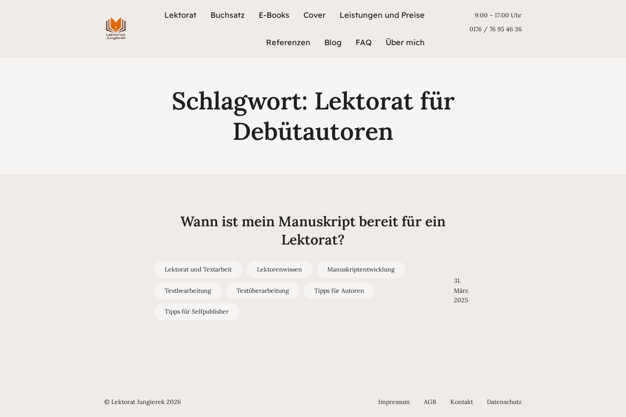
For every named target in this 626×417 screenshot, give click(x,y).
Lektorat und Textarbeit (198, 269)
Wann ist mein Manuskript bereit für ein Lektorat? (313, 230)
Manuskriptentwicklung (361, 269)
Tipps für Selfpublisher (197, 311)
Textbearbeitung (188, 291)
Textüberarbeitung (262, 291)
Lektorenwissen (279, 269)
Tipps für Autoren (339, 291)
